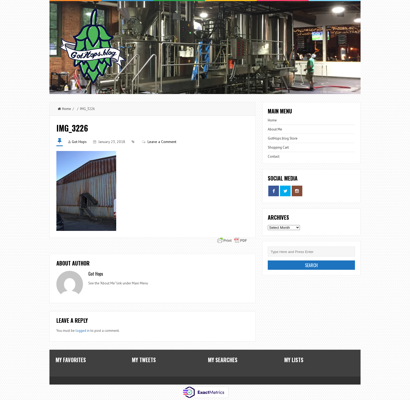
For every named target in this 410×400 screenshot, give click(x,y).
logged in (83, 330)
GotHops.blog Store (283, 138)
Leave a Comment (162, 141)
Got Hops (79, 141)
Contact (273, 156)
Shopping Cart (278, 147)
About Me (275, 129)
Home (64, 109)
